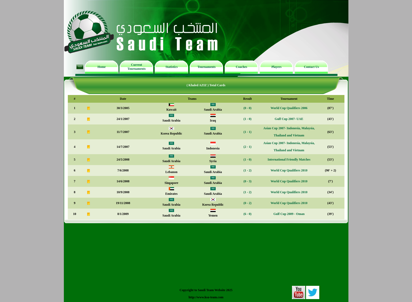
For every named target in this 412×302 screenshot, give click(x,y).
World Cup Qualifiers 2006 (289, 108)
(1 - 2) (247, 170)
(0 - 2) (247, 203)
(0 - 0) (247, 108)
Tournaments (206, 67)
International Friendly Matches (289, 159)
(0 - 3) (247, 181)
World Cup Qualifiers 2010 (289, 170)
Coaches (241, 67)
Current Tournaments (136, 67)
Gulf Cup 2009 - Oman (288, 214)
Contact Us (311, 67)
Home (102, 67)
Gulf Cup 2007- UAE (289, 119)
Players (276, 67)
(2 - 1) (247, 147)
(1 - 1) (247, 132)
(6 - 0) (247, 214)
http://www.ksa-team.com (206, 297)
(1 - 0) (247, 119)
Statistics (171, 67)
